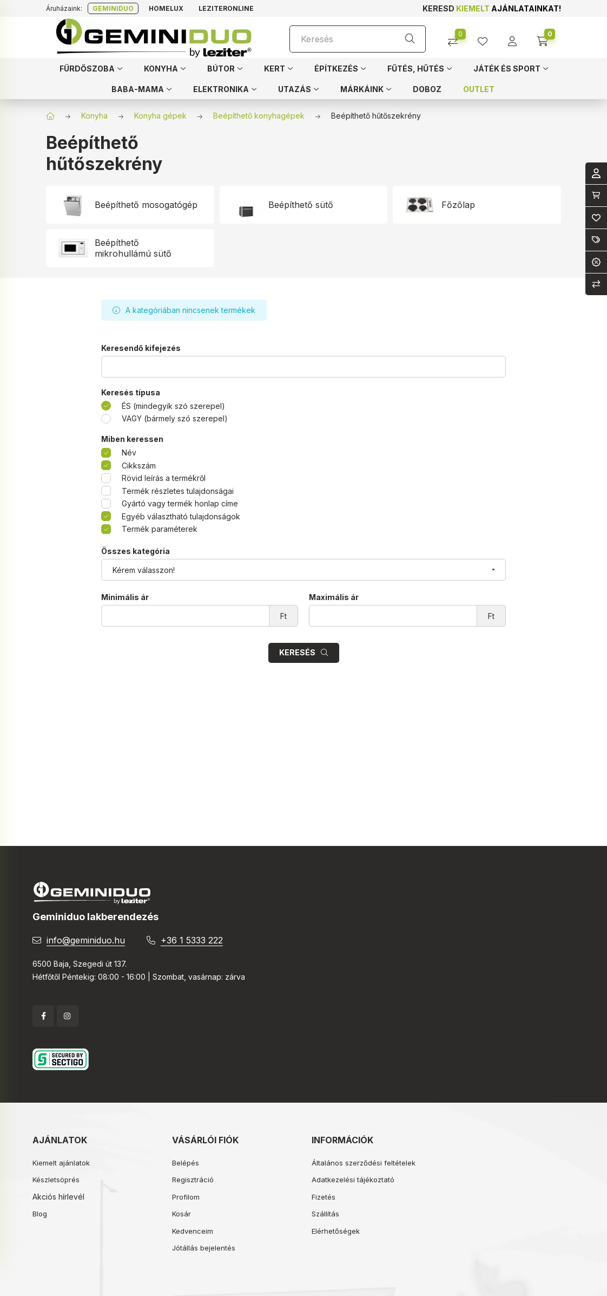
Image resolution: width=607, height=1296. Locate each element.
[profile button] (486, 37)
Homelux (166, 8)
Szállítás (325, 1213)
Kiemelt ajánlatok (61, 1162)
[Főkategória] (50, 116)
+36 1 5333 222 (192, 940)
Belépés (185, 1162)
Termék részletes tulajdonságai (178, 491)
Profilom (186, 1197)
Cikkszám (139, 465)
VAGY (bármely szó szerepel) (175, 418)
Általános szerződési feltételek (363, 1162)
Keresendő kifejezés (141, 348)
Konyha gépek (160, 115)
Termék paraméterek (159, 528)
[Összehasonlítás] (456, 37)
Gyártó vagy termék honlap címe (180, 503)
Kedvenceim (192, 1231)
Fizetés (323, 1197)
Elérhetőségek (336, 1231)
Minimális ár (125, 597)
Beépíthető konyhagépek (259, 115)
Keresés (297, 652)
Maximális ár (334, 597)
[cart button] (546, 37)
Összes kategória (135, 551)
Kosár (181, 1213)
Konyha (94, 115)
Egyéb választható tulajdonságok (181, 516)
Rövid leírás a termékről (164, 478)
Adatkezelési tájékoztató (353, 1179)
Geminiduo (113, 8)
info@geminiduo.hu (86, 940)
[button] (91, 68)
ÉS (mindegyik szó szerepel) (173, 406)
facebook (43, 1016)
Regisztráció (193, 1179)
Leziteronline (226, 8)
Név (129, 452)
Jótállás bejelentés (203, 1247)
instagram (67, 1016)
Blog (39, 1213)
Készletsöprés (56, 1179)
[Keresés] (357, 39)
